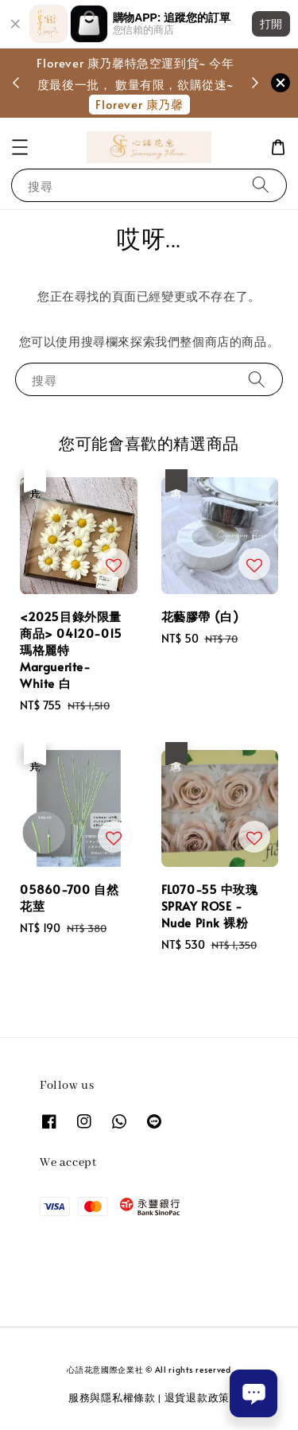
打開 (271, 23)
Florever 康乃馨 (139, 103)
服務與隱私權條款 (112, 1397)
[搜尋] (260, 184)
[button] (19, 147)
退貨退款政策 (197, 1397)
